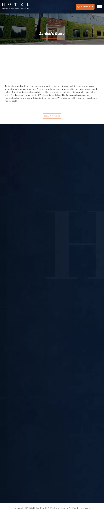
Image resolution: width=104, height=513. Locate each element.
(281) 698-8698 (85, 7)
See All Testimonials (52, 116)
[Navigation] (99, 7)
